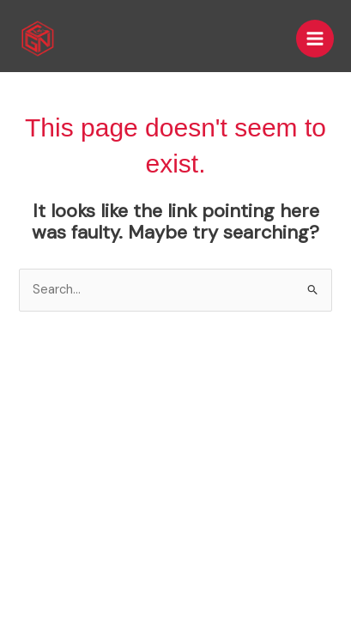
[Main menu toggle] (315, 39)
